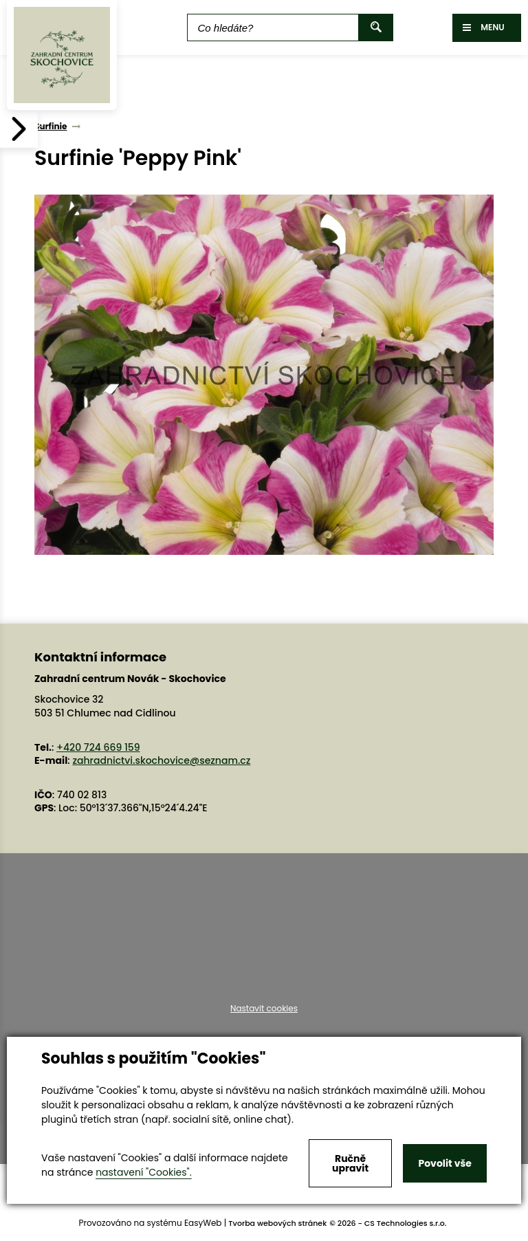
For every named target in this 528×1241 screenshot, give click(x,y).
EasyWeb (203, 1223)
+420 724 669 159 (98, 747)
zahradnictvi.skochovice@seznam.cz (161, 760)
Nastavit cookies (264, 1008)
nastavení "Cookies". (143, 1172)
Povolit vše (444, 1163)
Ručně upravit (350, 1163)
